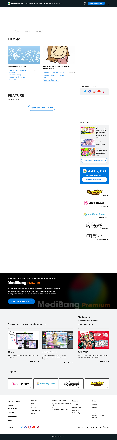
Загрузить (37, 3)
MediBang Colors (76, 407)
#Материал (55, 80)
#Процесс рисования (14, 74)
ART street (75, 404)
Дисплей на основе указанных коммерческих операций (61, 408)
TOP (18, 31)
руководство (27, 31)
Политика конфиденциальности (61, 404)
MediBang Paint (14, 401)
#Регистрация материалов (51, 72)
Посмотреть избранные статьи (94, 160)
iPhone (92, 427)
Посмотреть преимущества (21, 301)
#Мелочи (62, 72)
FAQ (68, 3)
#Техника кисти (18, 79)
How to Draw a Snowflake (17, 66)
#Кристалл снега (13, 77)
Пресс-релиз (95, 410)
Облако (11, 412)
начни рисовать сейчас (96, 3)
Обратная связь (35, 410)
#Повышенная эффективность (52, 77)
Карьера (94, 412)
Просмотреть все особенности (41, 107)
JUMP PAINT (12, 409)
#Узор (10, 79)
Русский (106, 427)
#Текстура (22, 77)
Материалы (55, 3)
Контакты (33, 413)
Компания (95, 404)
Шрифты (63, 3)
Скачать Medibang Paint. (94, 179)
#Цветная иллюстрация (50, 75)
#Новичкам (47, 80)
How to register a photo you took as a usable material (56, 67)
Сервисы (94, 407)
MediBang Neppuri (77, 413)
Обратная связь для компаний (98, 416)
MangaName (75, 410)
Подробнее (34, 361)
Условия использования (60, 400)
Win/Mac (81, 427)
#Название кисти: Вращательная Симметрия (17, 71)
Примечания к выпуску (35, 406)
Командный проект (12, 418)
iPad (87, 427)
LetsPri (10, 405)
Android (98, 427)
